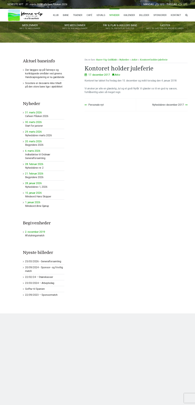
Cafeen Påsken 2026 (44, 114)
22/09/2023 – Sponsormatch (41, 294)
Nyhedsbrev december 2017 (168, 104)
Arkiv (134, 59)
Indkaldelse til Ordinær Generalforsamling (44, 154)
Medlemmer (30, 27)
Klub (56, 15)
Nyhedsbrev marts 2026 (44, 133)
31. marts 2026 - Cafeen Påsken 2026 (46, 4)
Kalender (129, 15)
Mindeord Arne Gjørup (44, 204)
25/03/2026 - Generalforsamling (43, 261)
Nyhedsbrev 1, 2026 (44, 185)
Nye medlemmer (74, 27)
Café (89, 15)
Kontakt (176, 15)
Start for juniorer (44, 123)
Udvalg (101, 15)
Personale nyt (96, 104)
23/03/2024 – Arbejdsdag (39, 283)
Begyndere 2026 (44, 143)
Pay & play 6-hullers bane (120, 27)
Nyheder (114, 15)
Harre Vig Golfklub (106, 59)
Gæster (165, 27)
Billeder (144, 15)
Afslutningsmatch (44, 233)
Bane (66, 15)
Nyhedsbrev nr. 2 (44, 165)
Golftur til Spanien (35, 288)
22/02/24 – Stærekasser (39, 277)
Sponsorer (160, 15)
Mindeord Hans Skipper (44, 194)
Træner (77, 15)
